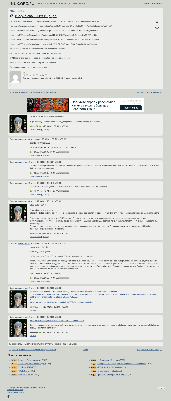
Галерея (51, 3)
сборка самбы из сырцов (36, 16)
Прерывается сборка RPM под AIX (112, 375)
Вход (160, 3)
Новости (42, 3)
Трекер (74, 3)
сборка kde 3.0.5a (25, 375)
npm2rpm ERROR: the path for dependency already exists (121, 364)
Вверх (161, 388)
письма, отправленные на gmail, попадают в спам (34, 92)
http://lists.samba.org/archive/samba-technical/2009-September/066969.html (62, 302)
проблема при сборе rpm (108, 360)
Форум (67, 3)
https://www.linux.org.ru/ (15, 392)
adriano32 (34, 126)
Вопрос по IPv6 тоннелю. (148, 92)
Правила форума (23, 388)
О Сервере (11, 388)
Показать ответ (35, 129)
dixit (24, 73)
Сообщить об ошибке (15, 390)
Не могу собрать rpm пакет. (29, 360)
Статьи (59, 3)
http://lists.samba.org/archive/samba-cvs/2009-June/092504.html (57, 321)
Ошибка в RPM (24, 367)
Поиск (82, 3)
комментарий (24, 139)
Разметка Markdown (38, 388)
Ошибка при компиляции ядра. (31, 364)
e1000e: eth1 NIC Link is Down (110, 367)
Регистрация (150, 3)
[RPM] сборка (23, 371)
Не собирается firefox (106, 371)
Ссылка (13, 86)
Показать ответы (36, 281)
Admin (21, 11)
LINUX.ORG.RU (21, 3)
